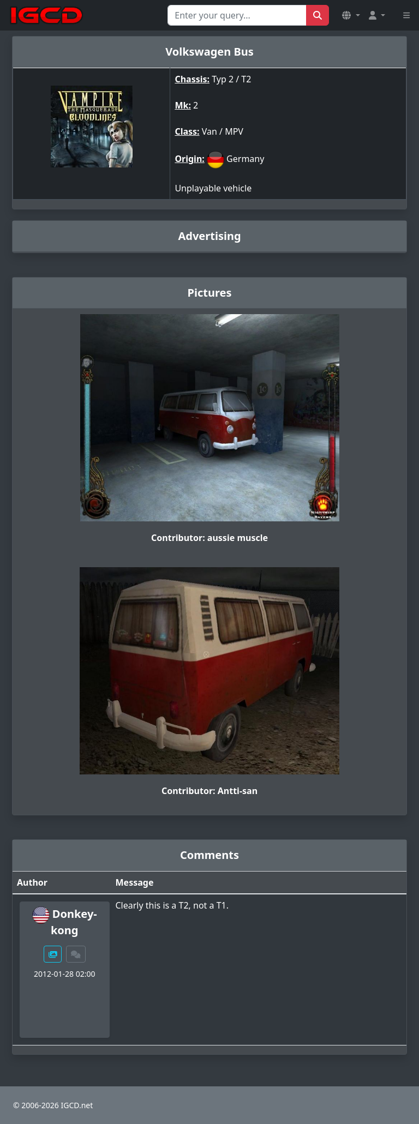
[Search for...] (237, 15)
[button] (351, 15)
